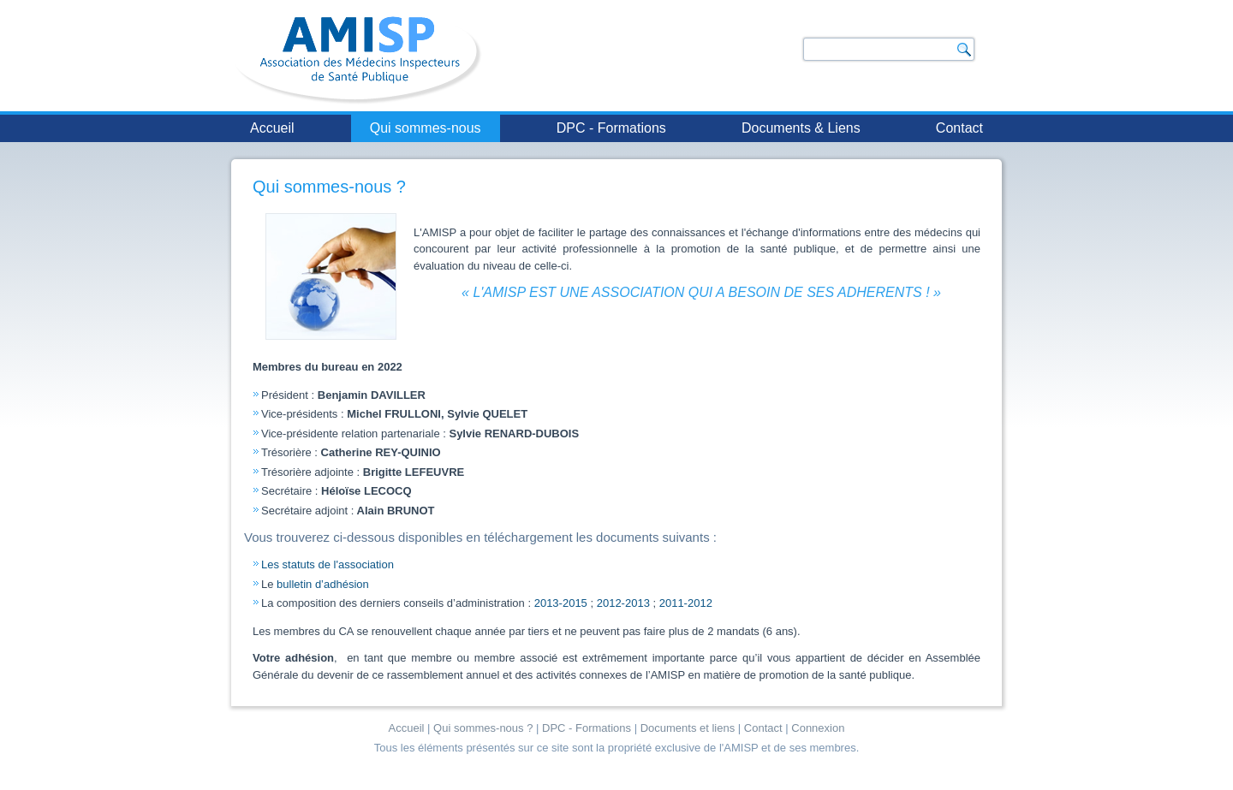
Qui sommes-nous (425, 128)
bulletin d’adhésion (323, 584)
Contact (959, 128)
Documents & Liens (801, 128)
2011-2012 (685, 603)
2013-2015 (560, 603)
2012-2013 (623, 603)
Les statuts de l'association (327, 564)
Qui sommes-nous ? (329, 186)
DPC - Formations (611, 128)
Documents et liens (688, 728)
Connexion (817, 728)
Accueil (272, 128)
